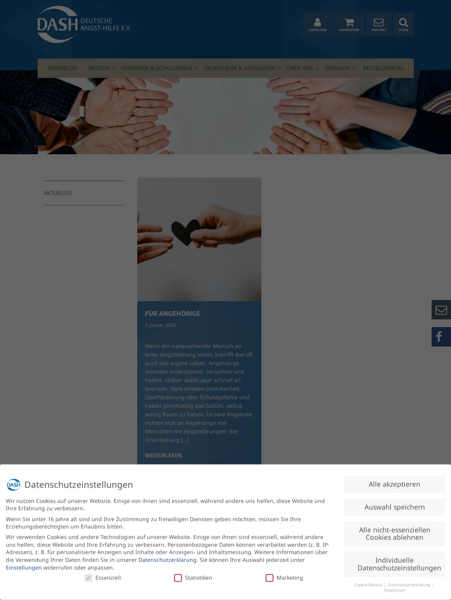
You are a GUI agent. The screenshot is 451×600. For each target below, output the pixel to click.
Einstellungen (24, 564)
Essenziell (103, 574)
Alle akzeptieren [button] (394, 480)
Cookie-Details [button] (368, 581)
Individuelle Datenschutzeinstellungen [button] (399, 560)
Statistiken (193, 574)
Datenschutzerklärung (167, 556)
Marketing (284, 574)
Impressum (395, 587)
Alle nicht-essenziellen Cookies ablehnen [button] (394, 530)
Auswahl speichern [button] (395, 503)
